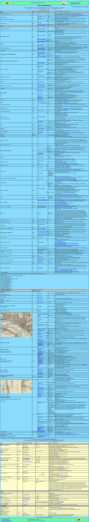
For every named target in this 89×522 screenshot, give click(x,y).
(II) (42, 361)
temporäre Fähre (26, 514)
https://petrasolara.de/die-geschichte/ (61, 204)
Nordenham (40, 428)
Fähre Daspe (40, 121)
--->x (39, 162)
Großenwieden (41, 153)
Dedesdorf (40, 350)
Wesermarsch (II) (41, 374)
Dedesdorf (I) (40, 383)
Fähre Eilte (25, 466)
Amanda (74, 178)
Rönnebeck (40, 352)
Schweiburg (40, 376)
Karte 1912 (81, 14)
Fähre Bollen (40, 268)
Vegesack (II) (40, 336)
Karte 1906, (70, 302)
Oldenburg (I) (40, 414)
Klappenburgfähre (26, 494)
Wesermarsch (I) (41, 387)
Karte (61, 265)
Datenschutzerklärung (7, 520)
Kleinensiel (40, 369)
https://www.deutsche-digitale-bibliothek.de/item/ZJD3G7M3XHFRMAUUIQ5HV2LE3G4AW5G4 (67, 245)
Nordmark (39, 334)
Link (75, 78)
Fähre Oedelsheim (41, 48)
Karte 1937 (82, 240)
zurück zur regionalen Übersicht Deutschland (80, 6)
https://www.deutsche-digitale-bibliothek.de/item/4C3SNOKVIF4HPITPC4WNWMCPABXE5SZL (67, 243)
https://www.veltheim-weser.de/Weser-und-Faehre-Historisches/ (66, 163)
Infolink (76, 86)
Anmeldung (55, 8)
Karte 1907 (75, 43)
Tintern (64, 341)
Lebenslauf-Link (61, 419)
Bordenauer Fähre (26, 499)
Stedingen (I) (40, 331)
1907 (65, 159)
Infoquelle (78, 386)
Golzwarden (40, 373)
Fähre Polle (40, 90)
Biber (65, 351)
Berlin (39, 429)
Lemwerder (40, 342)
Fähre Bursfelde (41, 45)
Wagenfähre (40, 296)
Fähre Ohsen (40, 131)
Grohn (39, 333)
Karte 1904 (67, 185)
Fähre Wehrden (41, 81)
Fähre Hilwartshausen (42, 28)
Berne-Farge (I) (40, 357)
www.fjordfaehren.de (6, 519)
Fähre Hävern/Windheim (42, 199)
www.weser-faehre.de (4, 371)
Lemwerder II (40, 345)
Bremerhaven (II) (41, 427)
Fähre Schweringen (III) (42, 234)
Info (1, 94)
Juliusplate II (40, 355)
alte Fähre (40, 22)
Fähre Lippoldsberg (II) (42, 56)
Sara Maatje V (67, 371)
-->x (31, 362)
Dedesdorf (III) (40, 393)
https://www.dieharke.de (59, 235)
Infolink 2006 (57, 154)
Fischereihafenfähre (41, 431)
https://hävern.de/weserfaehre (60, 202)
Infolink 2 (56, 294)
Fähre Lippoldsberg (41, 52)
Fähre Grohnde (41, 128)
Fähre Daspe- (41, 116)
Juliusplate (40, 359)
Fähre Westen (25, 473)
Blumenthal (43, 351)
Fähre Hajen (40, 125)
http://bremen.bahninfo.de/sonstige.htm (50, 439)
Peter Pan (58, 374)
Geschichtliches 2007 (59, 153)
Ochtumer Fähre (41, 302)
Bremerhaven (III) (41, 430)
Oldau (26, 447)
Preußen (39, 402)
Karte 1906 (70, 237)
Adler (43, 348)
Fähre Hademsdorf (26, 458)
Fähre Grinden (40, 252)
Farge (39, 365)
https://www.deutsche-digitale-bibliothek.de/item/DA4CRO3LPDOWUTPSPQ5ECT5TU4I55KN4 (67, 271)
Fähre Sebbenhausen (42, 228)
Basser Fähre (25, 501)
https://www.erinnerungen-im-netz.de (7, 19)
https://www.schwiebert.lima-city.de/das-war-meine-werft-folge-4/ (66, 433)
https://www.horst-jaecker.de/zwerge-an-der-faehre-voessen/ (66, 179)
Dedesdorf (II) (40, 371)
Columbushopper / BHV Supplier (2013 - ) (42, 436)
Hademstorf (27, 459)
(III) (85, 364)
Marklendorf (27, 454)
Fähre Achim (40, 258)
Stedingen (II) (40, 339)
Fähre (41, 99)
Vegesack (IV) (40, 344)
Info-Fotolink (62, 269)
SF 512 (39, 385)
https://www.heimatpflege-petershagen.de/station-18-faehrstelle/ (66, 194)
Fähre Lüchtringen (41, 84)
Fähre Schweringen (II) (42, 232)
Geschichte (3, 401)
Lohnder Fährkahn (26, 497)
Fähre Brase (25, 504)
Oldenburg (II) (40, 417)
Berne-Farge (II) (41, 358)
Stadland (39, 394)
